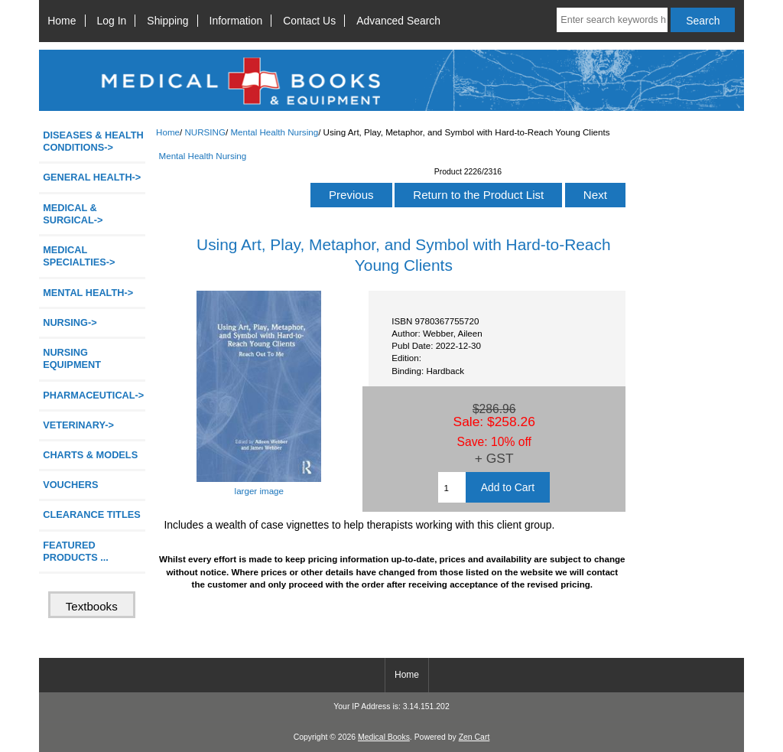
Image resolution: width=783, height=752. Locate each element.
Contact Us (309, 21)
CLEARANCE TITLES (92, 514)
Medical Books (384, 737)
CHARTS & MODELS (90, 455)
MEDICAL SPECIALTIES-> (79, 256)
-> (70, 322)
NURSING (204, 132)
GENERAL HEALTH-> (92, 177)
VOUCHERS (70, 484)
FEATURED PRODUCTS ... (76, 551)
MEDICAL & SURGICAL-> (72, 214)
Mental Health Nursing (274, 132)
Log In (112, 21)
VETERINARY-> (78, 425)
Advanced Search (398, 21)
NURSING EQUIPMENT (72, 358)
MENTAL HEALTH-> (88, 292)
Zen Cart (474, 737)
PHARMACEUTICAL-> (93, 395)
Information (236, 21)
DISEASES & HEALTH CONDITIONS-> (93, 141)
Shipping (167, 21)
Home (61, 21)
